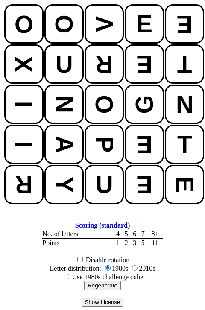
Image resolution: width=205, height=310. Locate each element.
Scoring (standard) (102, 225)
